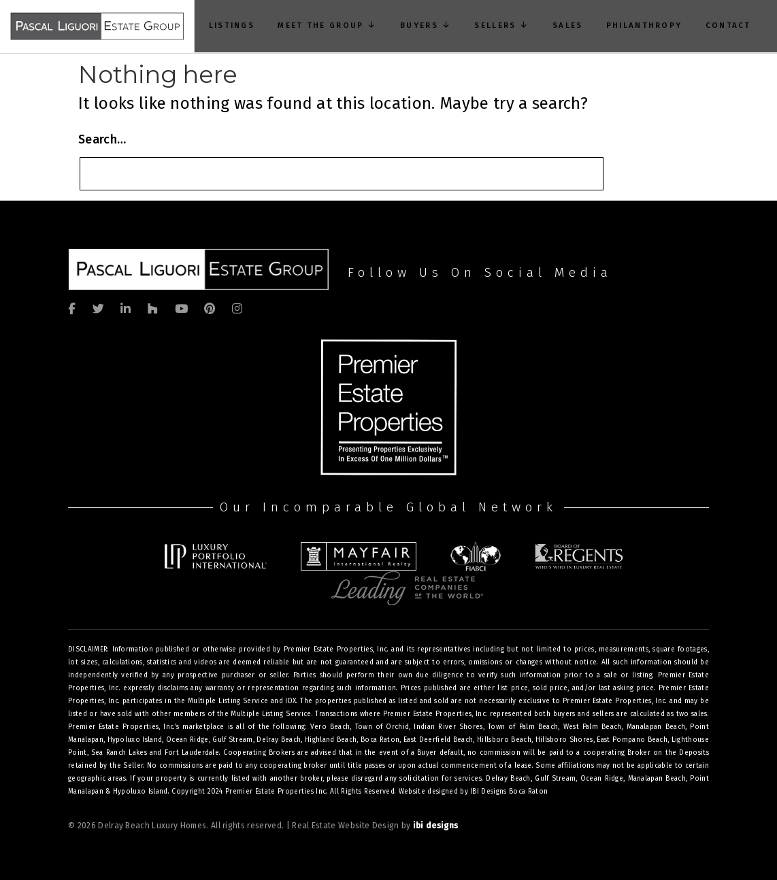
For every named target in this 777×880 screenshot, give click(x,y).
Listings (231, 25)
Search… (102, 139)
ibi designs (436, 825)
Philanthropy (644, 25)
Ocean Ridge (601, 779)
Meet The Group (327, 25)
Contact (727, 25)
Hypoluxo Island (140, 792)
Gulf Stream (555, 779)
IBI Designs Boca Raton (509, 792)
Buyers (425, 25)
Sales (567, 25)
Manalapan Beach (657, 779)
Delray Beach (508, 779)
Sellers (501, 25)
